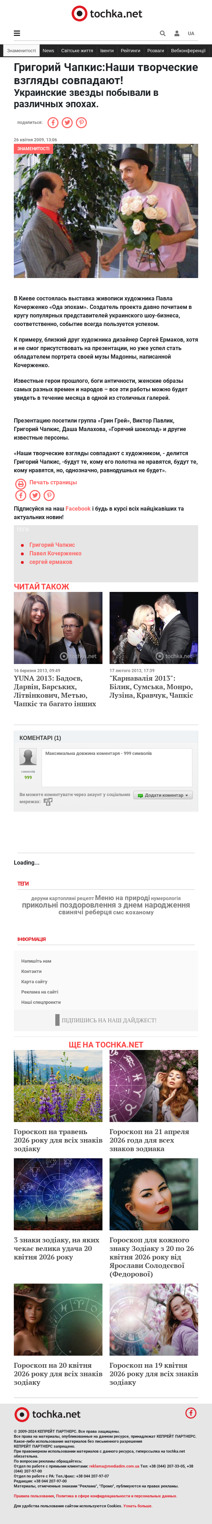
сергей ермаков (50, 562)
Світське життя (77, 50)
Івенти (107, 50)
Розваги (155, 50)
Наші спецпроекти (41, 1002)
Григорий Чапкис (52, 544)
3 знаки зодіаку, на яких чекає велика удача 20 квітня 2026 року (56, 1248)
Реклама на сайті (39, 992)
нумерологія (166, 898)
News (48, 50)
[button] (177, 33)
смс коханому (133, 912)
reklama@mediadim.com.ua (114, 1466)
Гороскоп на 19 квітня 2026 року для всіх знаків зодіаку (154, 1373)
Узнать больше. (137, 1506)
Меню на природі (122, 898)
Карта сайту (34, 981)
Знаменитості (21, 50)
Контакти (31, 971)
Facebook (78, 508)
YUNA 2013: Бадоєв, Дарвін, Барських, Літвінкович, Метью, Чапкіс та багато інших (55, 690)
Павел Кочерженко (55, 553)
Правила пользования (34, 1496)
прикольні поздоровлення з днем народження (106, 905)
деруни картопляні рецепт (62, 898)
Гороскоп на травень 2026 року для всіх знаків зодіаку (58, 1140)
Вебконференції (188, 50)
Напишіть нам (36, 961)
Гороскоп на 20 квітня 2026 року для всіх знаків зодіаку (58, 1373)
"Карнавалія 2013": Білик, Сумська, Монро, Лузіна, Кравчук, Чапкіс (151, 686)
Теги (23, 884)
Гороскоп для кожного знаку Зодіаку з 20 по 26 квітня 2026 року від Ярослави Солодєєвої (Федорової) (152, 1257)
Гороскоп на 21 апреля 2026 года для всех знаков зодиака (149, 1140)
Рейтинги (130, 50)
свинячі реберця (85, 912)
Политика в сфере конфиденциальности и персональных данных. (116, 1496)
